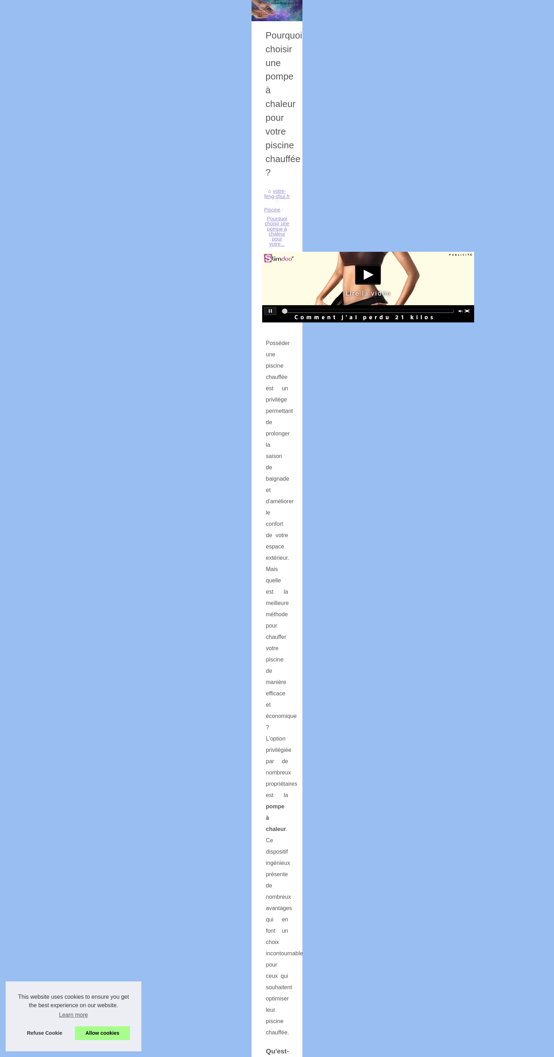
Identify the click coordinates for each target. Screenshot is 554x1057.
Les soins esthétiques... (100, 715)
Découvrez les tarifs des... (103, 684)
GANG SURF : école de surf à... (110, 812)
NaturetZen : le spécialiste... (105, 699)
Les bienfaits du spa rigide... (105, 956)
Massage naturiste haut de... (106, 652)
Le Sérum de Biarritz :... (100, 509)
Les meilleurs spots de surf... (106, 828)
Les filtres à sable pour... (101, 540)
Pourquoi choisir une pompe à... (110, 780)
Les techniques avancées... (104, 620)
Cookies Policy (154, 1049)
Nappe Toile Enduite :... (100, 476)
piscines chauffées (218, 651)
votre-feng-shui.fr (197, 249)
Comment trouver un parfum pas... (112, 940)
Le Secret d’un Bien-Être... (104, 924)
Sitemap (83, 201)
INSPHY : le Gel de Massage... (108, 572)
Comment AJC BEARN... (102, 461)
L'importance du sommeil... (104, 860)
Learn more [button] (73, 1015)
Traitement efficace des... (102, 876)
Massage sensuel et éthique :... (109, 668)
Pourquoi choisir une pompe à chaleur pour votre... (302, 249)
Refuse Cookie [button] (44, 1033)
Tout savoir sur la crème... (103, 587)
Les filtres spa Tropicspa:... (104, 747)
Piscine (230, 249)
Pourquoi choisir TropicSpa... (106, 892)
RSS (177, 1049)
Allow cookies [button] (102, 1033)
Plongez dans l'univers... (101, 556)
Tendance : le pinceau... (101, 524)
